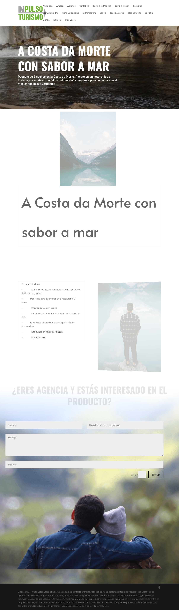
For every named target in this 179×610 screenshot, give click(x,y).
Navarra (57, 20)
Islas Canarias (134, 13)
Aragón (60, 6)
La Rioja (149, 13)
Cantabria (84, 6)
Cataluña (137, 6)
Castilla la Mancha (102, 6)
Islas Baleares (117, 13)
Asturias (71, 6)
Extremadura (89, 13)
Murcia (46, 20)
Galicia (103, 13)
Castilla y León (122, 6)
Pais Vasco (70, 20)
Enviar (156, 475)
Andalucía (48, 6)
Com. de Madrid (51, 13)
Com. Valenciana (70, 13)
